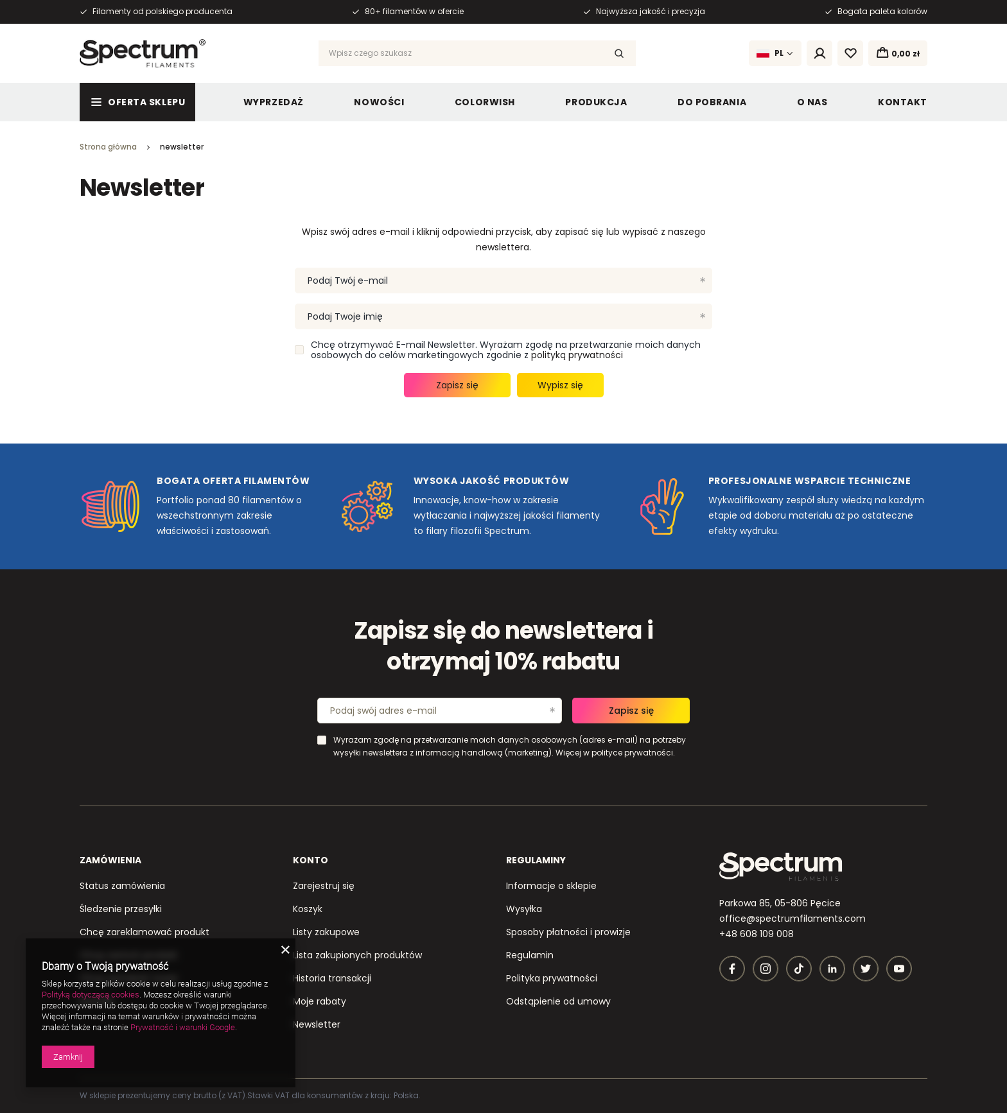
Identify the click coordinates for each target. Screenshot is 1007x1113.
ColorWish (485, 102)
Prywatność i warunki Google (182, 1027)
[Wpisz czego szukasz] (477, 53)
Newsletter (316, 1024)
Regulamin (530, 955)
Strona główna (108, 146)
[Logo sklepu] (143, 53)
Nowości (379, 102)
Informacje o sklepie (551, 885)
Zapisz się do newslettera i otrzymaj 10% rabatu (504, 647)
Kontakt (902, 102)
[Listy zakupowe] (850, 53)
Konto (310, 860)
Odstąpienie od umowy (558, 1001)
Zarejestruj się (324, 885)
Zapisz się (457, 385)
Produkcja (596, 102)
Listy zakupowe (326, 932)
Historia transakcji (332, 978)
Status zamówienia (122, 885)
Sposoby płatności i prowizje (568, 932)
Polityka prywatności (551, 978)
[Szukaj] (619, 53)
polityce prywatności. (633, 752)
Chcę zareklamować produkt (144, 932)
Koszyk (307, 908)
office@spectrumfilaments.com (792, 918)
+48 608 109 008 (756, 933)
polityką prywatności (577, 355)
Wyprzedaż (273, 102)
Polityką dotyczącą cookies (90, 994)
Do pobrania (712, 102)
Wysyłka (524, 908)
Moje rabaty (319, 1001)
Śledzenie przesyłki (121, 908)
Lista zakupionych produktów (357, 955)
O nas (812, 102)
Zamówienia (110, 860)
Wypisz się (560, 385)
